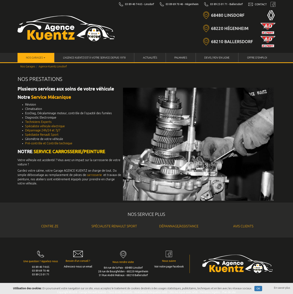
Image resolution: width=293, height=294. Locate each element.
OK (258, 288)
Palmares (180, 57)
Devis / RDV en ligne (217, 57)
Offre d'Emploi (257, 57)
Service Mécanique (51, 97)
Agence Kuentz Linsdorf (53, 66)
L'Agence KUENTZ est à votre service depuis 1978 (94, 57)
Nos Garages (35, 57)
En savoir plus (282, 287)
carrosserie (94, 175)
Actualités (150, 57)
